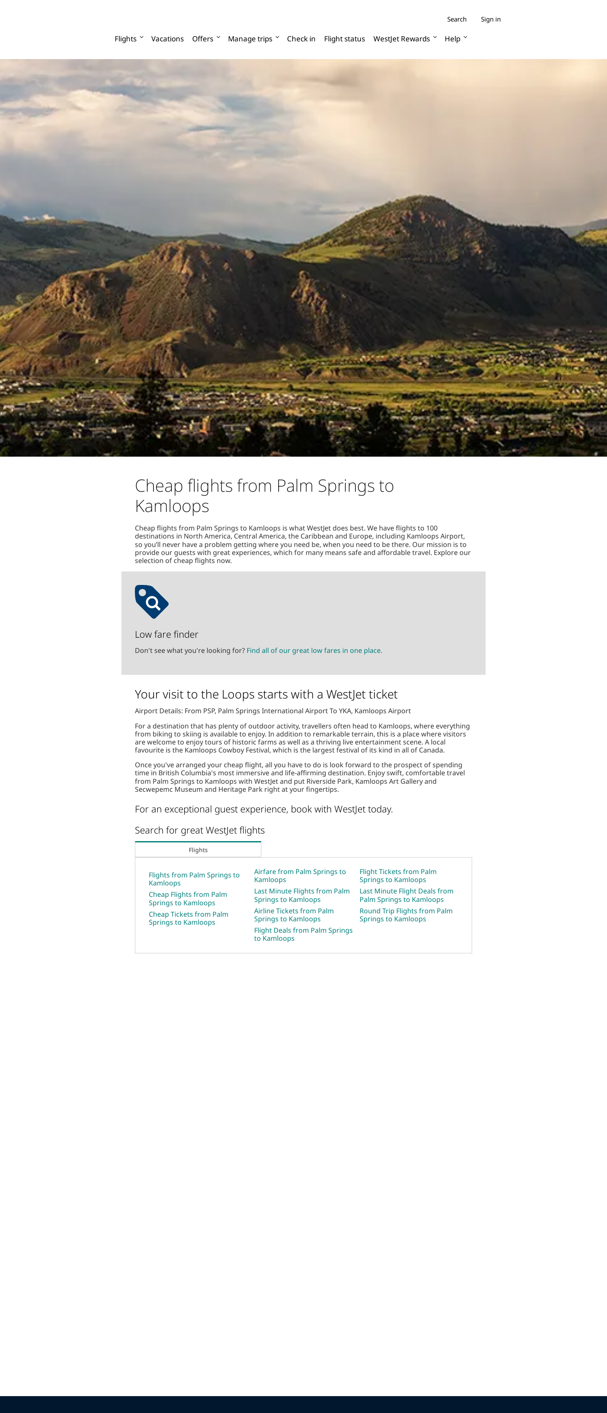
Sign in (491, 19)
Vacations (167, 38)
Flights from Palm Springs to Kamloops (194, 879)
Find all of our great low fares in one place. (314, 650)
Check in (301, 38)
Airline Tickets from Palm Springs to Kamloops (294, 914)
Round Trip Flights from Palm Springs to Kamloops (406, 914)
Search (457, 19)
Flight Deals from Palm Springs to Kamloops (303, 934)
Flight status (344, 38)
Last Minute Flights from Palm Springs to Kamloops (302, 895)
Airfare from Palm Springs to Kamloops (300, 875)
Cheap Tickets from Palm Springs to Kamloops (188, 918)
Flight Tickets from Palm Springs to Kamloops (398, 875)
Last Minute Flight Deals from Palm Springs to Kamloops (407, 895)
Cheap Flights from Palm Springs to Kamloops (188, 898)
